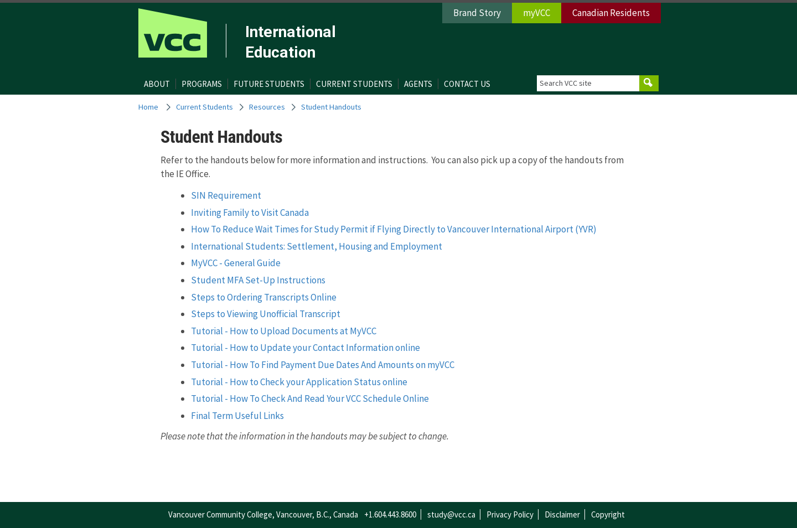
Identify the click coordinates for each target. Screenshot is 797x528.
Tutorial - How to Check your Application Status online (299, 382)
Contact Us (467, 84)
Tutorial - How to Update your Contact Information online (305, 347)
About (157, 84)
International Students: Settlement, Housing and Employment (316, 246)
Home (148, 107)
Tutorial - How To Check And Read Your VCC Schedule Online (310, 398)
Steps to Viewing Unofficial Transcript (265, 314)
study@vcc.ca (451, 514)
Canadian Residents (611, 13)
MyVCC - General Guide (236, 263)
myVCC (536, 13)
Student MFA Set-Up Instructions (258, 280)
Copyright (608, 514)
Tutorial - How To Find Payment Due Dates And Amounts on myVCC (322, 365)
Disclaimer (562, 514)
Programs (202, 84)
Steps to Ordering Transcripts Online (264, 297)
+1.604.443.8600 (390, 514)
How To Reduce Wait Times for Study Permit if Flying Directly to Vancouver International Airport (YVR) (394, 229)
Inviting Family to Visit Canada (250, 212)
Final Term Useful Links (237, 416)
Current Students (354, 84)
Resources (267, 107)
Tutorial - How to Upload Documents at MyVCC (283, 331)
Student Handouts (331, 107)
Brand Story (477, 13)
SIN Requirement (226, 195)
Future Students (269, 84)
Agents (418, 84)
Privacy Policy (510, 514)
